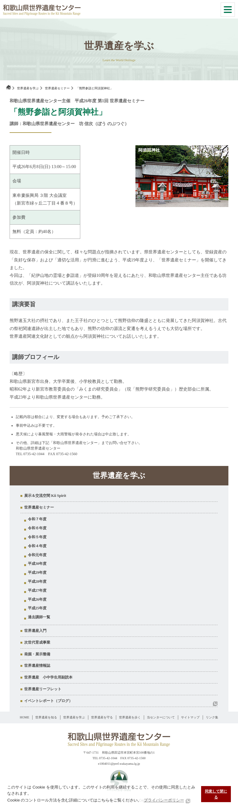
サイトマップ (190, 717)
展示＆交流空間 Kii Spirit (45, 495)
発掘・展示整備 (37, 654)
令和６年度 (37, 528)
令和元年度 (37, 555)
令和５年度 (37, 537)
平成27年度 (37, 590)
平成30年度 (37, 563)
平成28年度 (37, 581)
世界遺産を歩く (130, 717)
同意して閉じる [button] (216, 794)
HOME (24, 717)
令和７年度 (37, 519)
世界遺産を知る (46, 717)
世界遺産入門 (35, 630)
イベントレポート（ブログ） (48, 701)
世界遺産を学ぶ (28, 88)
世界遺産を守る (102, 717)
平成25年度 (37, 608)
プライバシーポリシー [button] (164, 800)
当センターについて (161, 717)
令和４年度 (37, 546)
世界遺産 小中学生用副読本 (48, 677)
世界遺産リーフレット (42, 689)
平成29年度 (37, 572)
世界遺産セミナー (57, 88)
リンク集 (212, 717)
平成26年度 (37, 599)
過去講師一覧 (39, 617)
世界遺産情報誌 (37, 665)
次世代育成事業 (37, 642)
